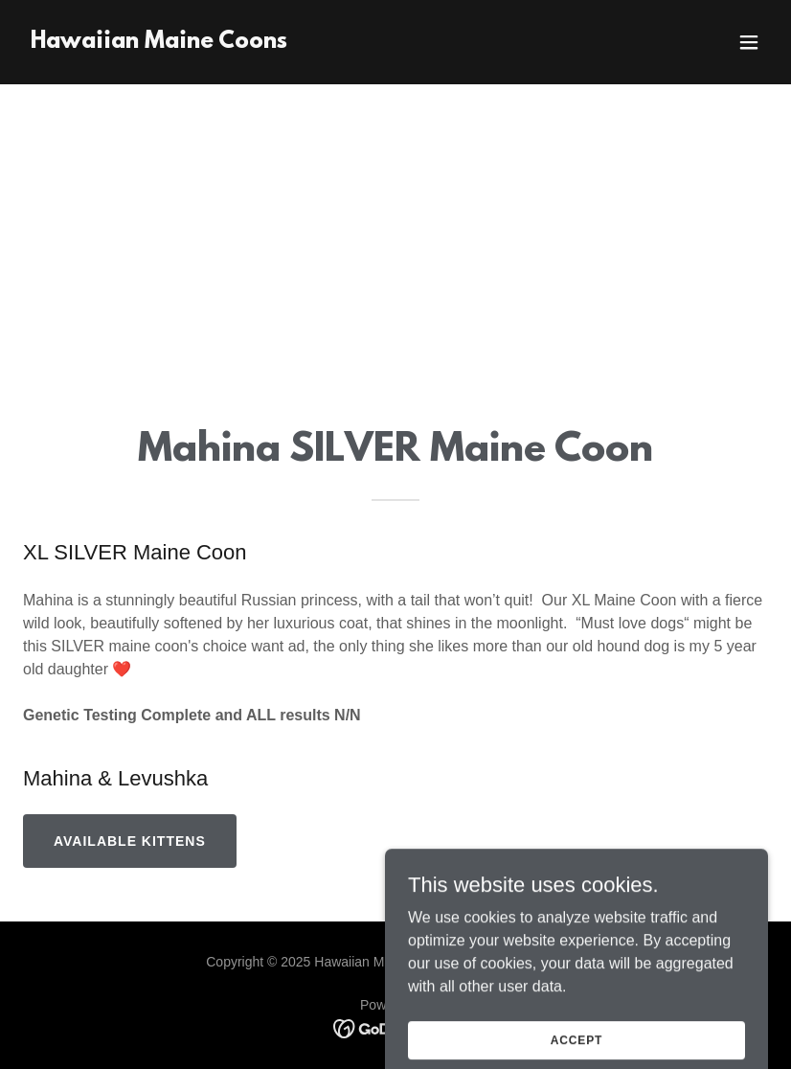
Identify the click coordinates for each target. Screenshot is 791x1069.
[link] (159, 42)
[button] (749, 42)
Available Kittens (130, 841)
